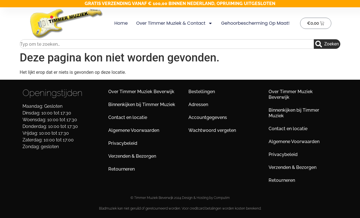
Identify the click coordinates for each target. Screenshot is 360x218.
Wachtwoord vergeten (212, 130)
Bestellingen (201, 91)
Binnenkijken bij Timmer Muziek (141, 104)
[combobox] (167, 44)
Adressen (198, 104)
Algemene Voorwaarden (133, 130)
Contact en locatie (127, 117)
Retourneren (121, 169)
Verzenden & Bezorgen (132, 156)
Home (121, 23)
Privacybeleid (122, 143)
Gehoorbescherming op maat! (255, 23)
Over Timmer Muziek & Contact (174, 23)
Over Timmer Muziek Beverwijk (141, 91)
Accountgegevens (207, 117)
